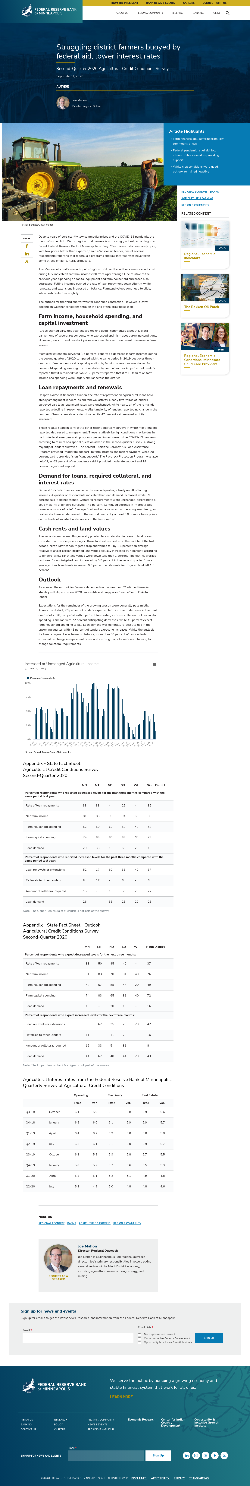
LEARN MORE (121, 1396)
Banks (71, 1223)
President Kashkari (101, 1429)
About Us (122, 13)
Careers (189, 3)
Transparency (199, 1478)
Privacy (179, 1478)
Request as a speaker (58, 1278)
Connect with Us (215, 3)
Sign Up (158, 1455)
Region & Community (149, 13)
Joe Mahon (79, 100)
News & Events (98, 1424)
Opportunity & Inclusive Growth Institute (168, 1342)
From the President (124, 3)
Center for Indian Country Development (167, 1338)
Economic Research (141, 1420)
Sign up (209, 1338)
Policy (216, 13)
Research (178, 13)
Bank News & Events (160, 3)
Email (26, 1330)
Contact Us (28, 1429)
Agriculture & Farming (95, 1223)
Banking (198, 13)
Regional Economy (51, 1223)
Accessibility (160, 1478)
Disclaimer (139, 1478)
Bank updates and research (160, 1334)
